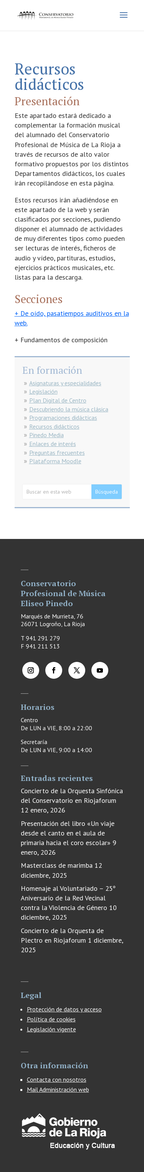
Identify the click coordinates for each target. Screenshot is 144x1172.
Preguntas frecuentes (57, 452)
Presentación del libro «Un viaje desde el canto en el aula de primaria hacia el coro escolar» (67, 833)
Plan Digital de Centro (57, 400)
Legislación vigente (51, 1029)
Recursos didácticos (54, 426)
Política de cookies (51, 1019)
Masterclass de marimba (57, 865)
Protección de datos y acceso (64, 1009)
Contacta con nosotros (56, 1079)
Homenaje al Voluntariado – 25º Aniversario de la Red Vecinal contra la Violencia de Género (68, 898)
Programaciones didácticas (63, 417)
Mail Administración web (58, 1089)
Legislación (43, 391)
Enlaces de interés (52, 444)
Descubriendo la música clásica (68, 409)
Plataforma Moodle (55, 461)
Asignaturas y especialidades (65, 383)
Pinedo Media (46, 435)
